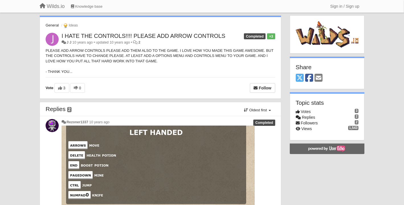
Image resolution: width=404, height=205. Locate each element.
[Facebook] (309, 78)
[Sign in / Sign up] (345, 6)
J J (68, 42)
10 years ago (99, 122)
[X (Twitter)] (300, 78)
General (52, 25)
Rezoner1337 (77, 122)
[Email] (319, 78)
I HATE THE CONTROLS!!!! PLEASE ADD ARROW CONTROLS (143, 36)
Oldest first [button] (257, 110)
